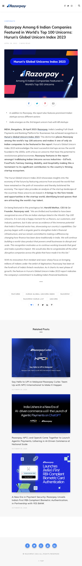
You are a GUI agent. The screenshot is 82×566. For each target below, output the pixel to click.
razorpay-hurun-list (33, 299)
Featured (15, 294)
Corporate (9, 21)
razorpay (65, 294)
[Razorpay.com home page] (16, 6)
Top (41, 561)
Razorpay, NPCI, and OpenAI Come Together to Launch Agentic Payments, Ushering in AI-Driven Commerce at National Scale (41, 441)
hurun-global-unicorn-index (40, 294)
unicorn (54, 299)
